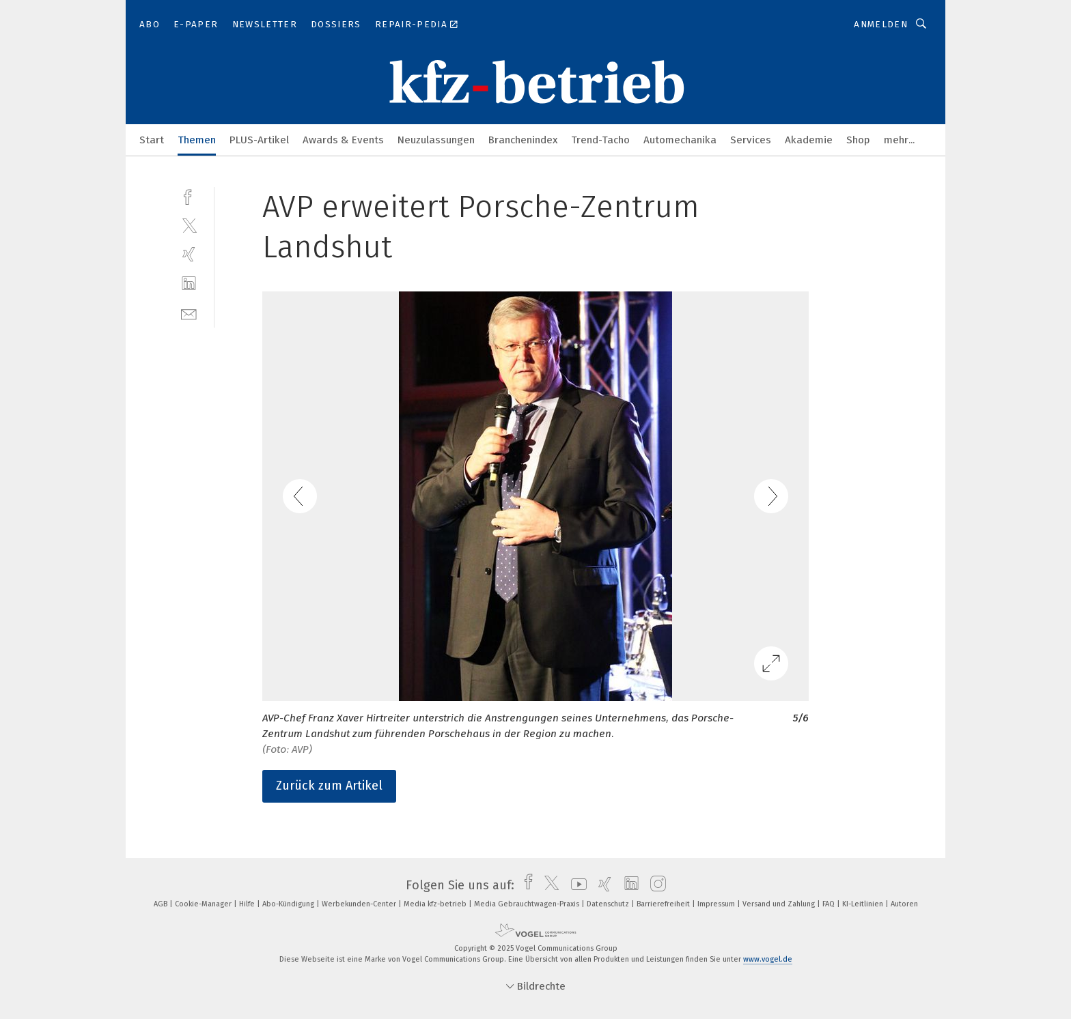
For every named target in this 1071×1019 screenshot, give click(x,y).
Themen (197, 140)
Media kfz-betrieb (436, 904)
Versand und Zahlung (779, 904)
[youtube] (575, 885)
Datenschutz (609, 904)
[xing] (188, 254)
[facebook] (188, 195)
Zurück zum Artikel (329, 785)
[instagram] (654, 885)
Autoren (904, 904)
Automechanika (680, 140)
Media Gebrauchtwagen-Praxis (527, 904)
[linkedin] (188, 283)
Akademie (809, 140)
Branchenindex (522, 140)
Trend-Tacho (600, 140)
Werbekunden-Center (360, 904)
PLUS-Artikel (259, 140)
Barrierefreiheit (664, 904)
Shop (858, 140)
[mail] (188, 312)
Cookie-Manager (204, 904)
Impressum (717, 904)
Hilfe (248, 904)
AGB (161, 904)
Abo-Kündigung (289, 904)
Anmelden (881, 24)
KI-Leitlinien (863, 904)
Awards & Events (343, 140)
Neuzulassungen (436, 140)
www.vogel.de (767, 959)
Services (750, 140)
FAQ (829, 904)
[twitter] (188, 224)
